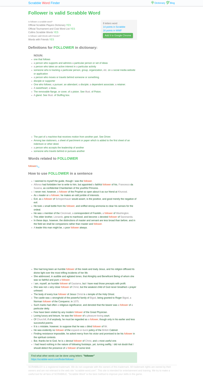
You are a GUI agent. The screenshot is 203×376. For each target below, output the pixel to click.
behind (70, 77)
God (108, 287)
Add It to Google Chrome (118, 35)
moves (52, 77)
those (102, 283)
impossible (59, 333)
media (123, 70)
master (82, 220)
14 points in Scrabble (114, 27)
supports (53, 63)
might (56, 227)
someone (39, 70)
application (42, 73)
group (85, 70)
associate (109, 84)
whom (126, 276)
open (89, 191)
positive (97, 199)
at (116, 191)
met (44, 191)
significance (75, 305)
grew (66, 216)
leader (42, 195)
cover (64, 91)
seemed (39, 181)
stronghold (57, 297)
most (57, 272)
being (100, 297)
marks (43, 305)
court (106, 315)
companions (61, 224)
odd (77, 195)
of (100, 63)
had (44, 184)
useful (108, 340)
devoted (104, 216)
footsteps (86, 344)
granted (108, 297)
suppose (67, 326)
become (93, 216)
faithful (98, 184)
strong (91, 206)
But (35, 340)
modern (70, 312)
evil (35, 202)
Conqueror (63, 301)
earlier (122, 319)
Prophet (79, 191)
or (94, 63)
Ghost (111, 294)
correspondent (81, 213)
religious (64, 305)
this (45, 227)
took (39, 206)
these (39, 220)
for (127, 206)
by (59, 312)
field (40, 224)
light (43, 272)
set (97, 63)
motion (75, 136)
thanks (42, 340)
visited (54, 312)
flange (53, 91)
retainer (121, 84)
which (93, 140)
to (108, 140)
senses (122, 206)
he (62, 195)
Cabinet (113, 330)
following (76, 344)
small (47, 206)
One (36, 84)
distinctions (69, 220)
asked (73, 333)
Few (36, 312)
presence (57, 348)
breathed (122, 287)
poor (67, 227)
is (50, 70)
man (49, 227)
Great (93, 312)
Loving (37, 315)
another (89, 136)
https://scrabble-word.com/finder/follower (52, 359)
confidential (52, 188)
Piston (97, 91)
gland (39, 95)
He (35, 206)
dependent (97, 84)
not (45, 287)
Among (37, 140)
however (51, 191)
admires (67, 63)
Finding (38, 333)
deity (46, 308)
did (115, 344)
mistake (44, 326)
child (99, 287)
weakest (92, 287)
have (90, 283)
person (39, 63)
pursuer (59, 84)
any (63, 312)
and (60, 63)
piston (76, 91)
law (43, 140)
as (44, 188)
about (96, 191)
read (96, 283)
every (50, 294)
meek (85, 269)
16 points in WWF (112, 30)
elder (41, 216)
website (131, 70)
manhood (78, 216)
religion (118, 269)
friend (112, 191)
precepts (110, 283)
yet (94, 344)
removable (44, 91)
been (51, 269)
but (79, 184)
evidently (47, 330)
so (85, 191)
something (93, 77)
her (59, 184)
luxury (44, 315)
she (132, 276)
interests (94, 195)
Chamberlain (66, 188)
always (83, 227)
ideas (105, 63)
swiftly (108, 344)
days (45, 220)
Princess (93, 188)
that (40, 59)
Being (117, 276)
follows (46, 59)
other (49, 144)
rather (72, 224)
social (116, 70)
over (48, 272)
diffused (127, 269)
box (67, 95)
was (77, 181)
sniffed (84, 206)
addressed (44, 276)
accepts (53, 147)
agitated (71, 276)
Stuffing (61, 95)
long (45, 269)
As (35, 195)
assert (82, 199)
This (36, 216)
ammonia (100, 206)
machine (52, 136)
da (131, 184)
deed (55, 144)
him (74, 184)
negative (129, 199)
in (75, 66)
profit (122, 283)
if (48, 319)
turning (100, 344)
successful (39, 323)
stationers (51, 140)
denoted (92, 305)
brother (48, 216)
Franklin (97, 213)
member (48, 213)
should (37, 348)
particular (79, 63)
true (55, 294)
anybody (56, 319)
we (44, 224)
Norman (38, 301)
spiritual (42, 337)
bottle (54, 206)
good (109, 199)
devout (69, 340)
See (82, 91)
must (68, 319)
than (117, 220)
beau (53, 88)
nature (64, 344)
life (86, 272)
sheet (63, 140)
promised (109, 333)
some (82, 348)
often (54, 305)
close (57, 287)
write (66, 184)
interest (69, 66)
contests (51, 337)
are (101, 220)
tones (79, 276)
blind (89, 326)
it (100, 191)
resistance (47, 333)
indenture (39, 144)
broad (112, 220)
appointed (87, 184)
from (82, 136)
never (38, 191)
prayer (133, 287)
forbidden (52, 184)
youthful (84, 188)
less (106, 220)
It (34, 326)
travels (62, 77)
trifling (64, 272)
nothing (50, 344)
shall (48, 224)
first (115, 140)
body (41, 294)
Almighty (92, 276)
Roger (118, 297)
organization (95, 70)
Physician (102, 312)
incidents (72, 272)
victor (96, 333)
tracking (56, 70)
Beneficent (107, 276)
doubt (125, 344)
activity (92, 66)
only (109, 319)
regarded (79, 319)
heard (43, 344)
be (53, 224)
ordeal (37, 209)
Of (35, 319)
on (109, 70)
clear (111, 206)
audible (57, 276)
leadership (67, 147)
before (124, 220)
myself (50, 181)
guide (61, 181)
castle (42, 297)
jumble (83, 195)
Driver (107, 136)
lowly (95, 269)
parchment (74, 140)
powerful (75, 297)
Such (36, 305)
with (117, 283)
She (36, 269)
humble (62, 269)
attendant (72, 84)
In (35, 220)
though (69, 181)
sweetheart (41, 88)
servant (95, 220)
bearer (109, 305)
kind (88, 348)
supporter (50, 81)
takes (51, 66)
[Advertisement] (85, 116)
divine (37, 272)
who (46, 63)
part (41, 136)
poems (49, 323)
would (75, 199)
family (83, 297)
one (36, 59)
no (53, 330)
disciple (38, 81)
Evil (36, 199)
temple (91, 294)
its (133, 269)
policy (92, 330)
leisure (56, 315)
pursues (72, 151)
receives (66, 136)
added (103, 140)
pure (56, 280)
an (56, 66)
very (51, 287)
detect (44, 348)
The (36, 91)
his (115, 184)
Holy (104, 294)
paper (87, 140)
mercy (80, 333)
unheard (38, 290)
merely (116, 199)
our (106, 191)
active (61, 66)
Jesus (102, 269)
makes (67, 195)
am (36, 283)
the (111, 140)
